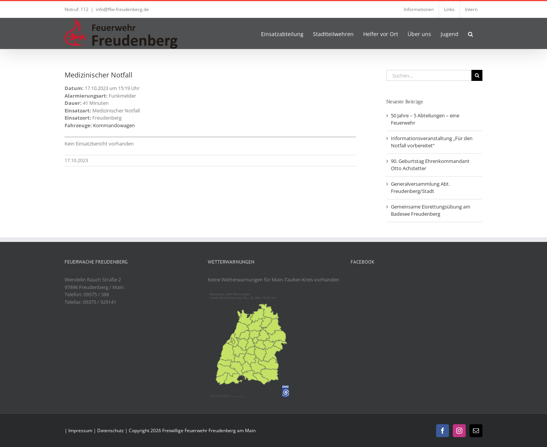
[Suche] (476, 75)
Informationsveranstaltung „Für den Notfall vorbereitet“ (432, 142)
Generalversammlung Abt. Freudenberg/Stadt (420, 187)
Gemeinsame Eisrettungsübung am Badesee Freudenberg (430, 210)
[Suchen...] (428, 75)
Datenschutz (110, 430)
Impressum (80, 430)
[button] (470, 33)
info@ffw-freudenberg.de (122, 9)
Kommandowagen (114, 125)
